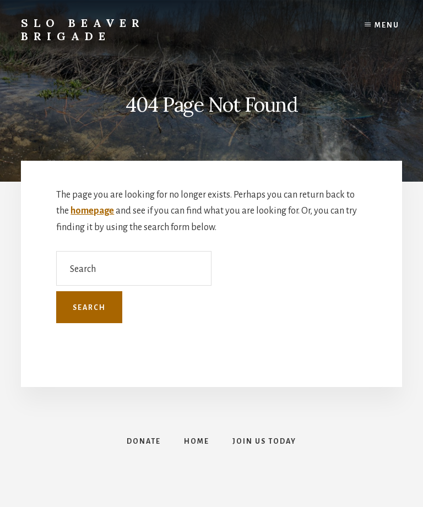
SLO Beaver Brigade (83, 29)
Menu (387, 25)
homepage (92, 211)
